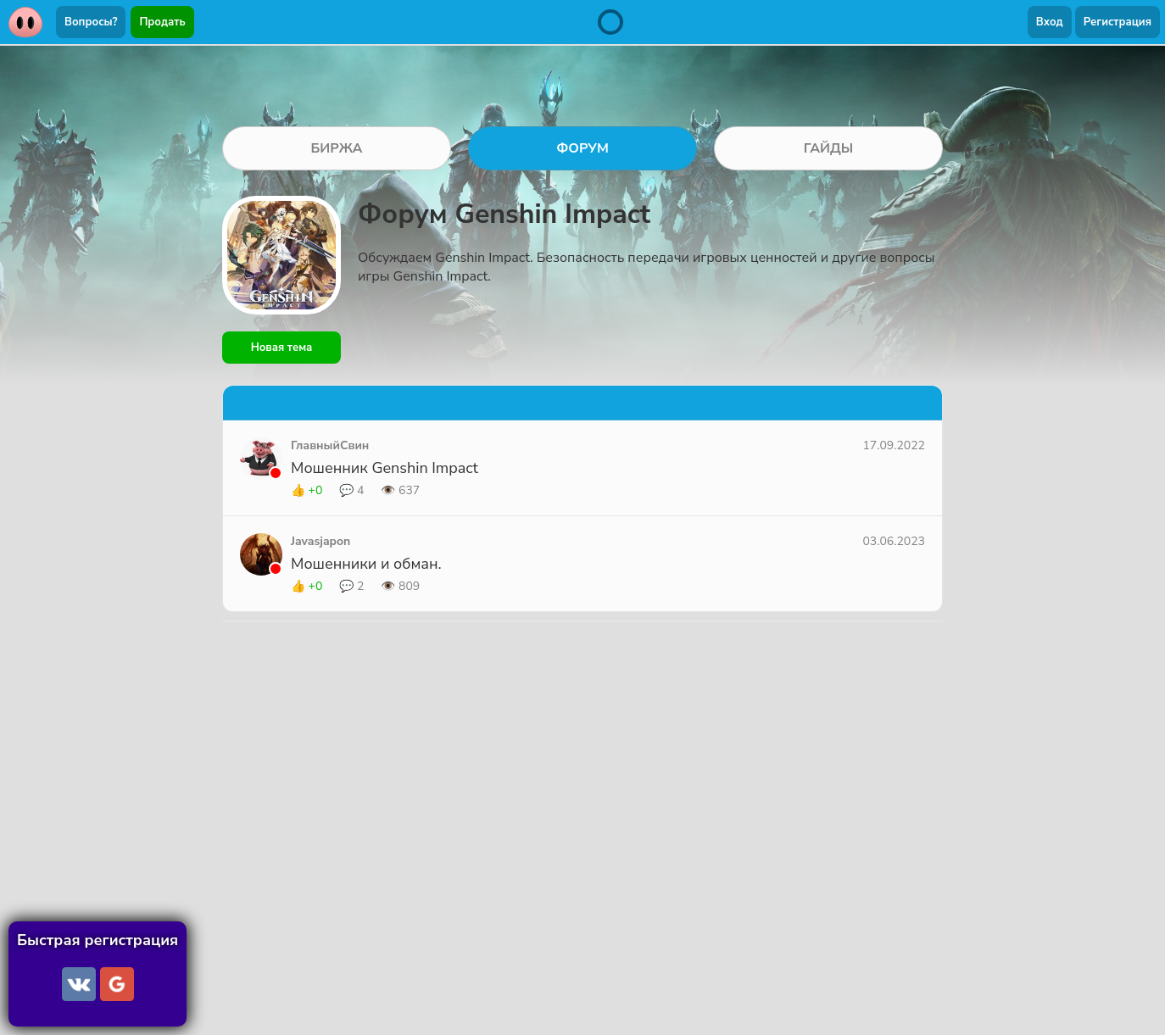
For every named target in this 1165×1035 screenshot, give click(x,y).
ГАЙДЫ (829, 148)
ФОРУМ (582, 148)
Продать (162, 22)
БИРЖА (336, 148)
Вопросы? (90, 22)
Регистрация (1117, 22)
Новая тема (282, 347)
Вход (1049, 22)
